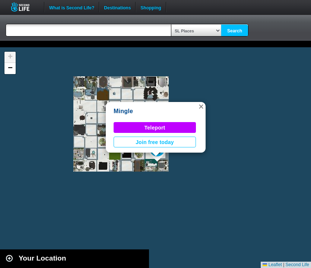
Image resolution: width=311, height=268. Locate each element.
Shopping (150, 7)
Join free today (155, 142)
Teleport (155, 128)
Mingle (123, 111)
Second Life (24, 7)
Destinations (117, 7)
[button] (201, 106)
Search (234, 31)
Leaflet (272, 264)
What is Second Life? (71, 7)
